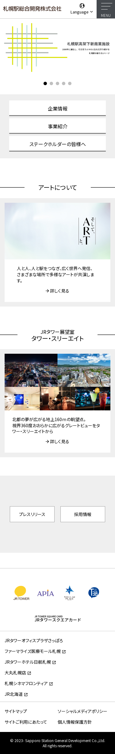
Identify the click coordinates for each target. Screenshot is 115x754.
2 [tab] (51, 84)
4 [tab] (64, 84)
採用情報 (82, 514)
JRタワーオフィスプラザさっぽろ (34, 640)
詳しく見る (59, 290)
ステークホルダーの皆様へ (57, 144)
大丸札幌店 (15, 672)
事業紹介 (57, 126)
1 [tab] (45, 84)
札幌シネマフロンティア (26, 683)
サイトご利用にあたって (26, 722)
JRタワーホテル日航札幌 (28, 662)
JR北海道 (14, 694)
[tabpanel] (57, 47)
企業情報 (57, 108)
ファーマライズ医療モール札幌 (33, 651)
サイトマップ (16, 711)
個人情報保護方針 (75, 722)
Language (82, 8)
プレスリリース (32, 514)
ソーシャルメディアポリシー (82, 711)
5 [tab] (70, 84)
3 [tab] (58, 84)
